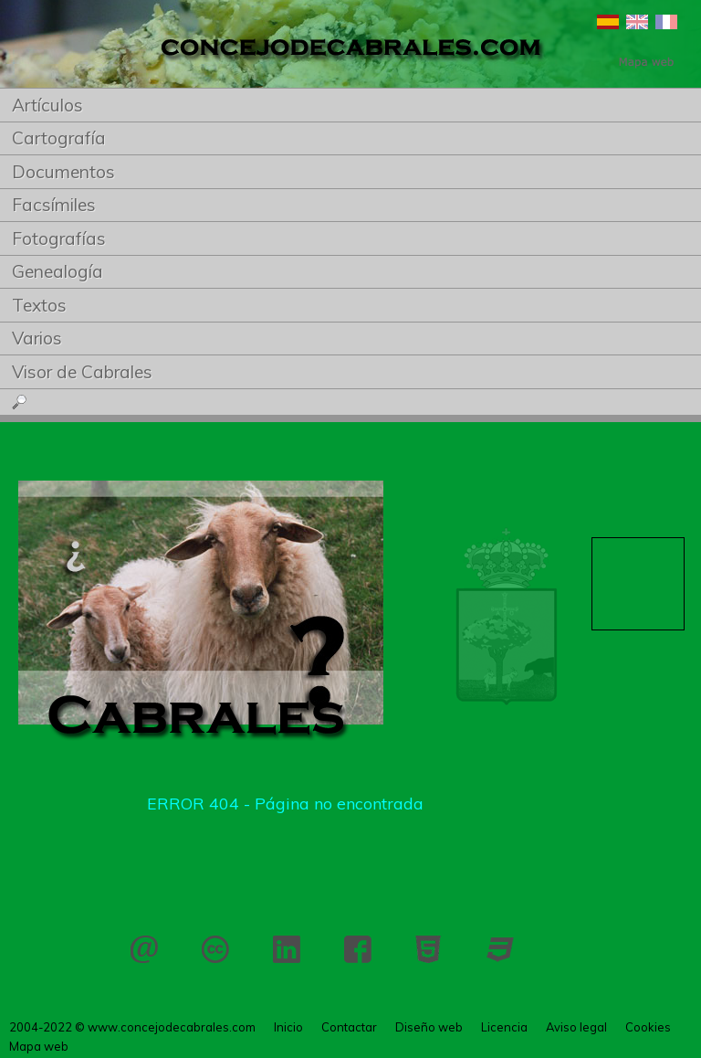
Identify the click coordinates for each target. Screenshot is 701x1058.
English (637, 22)
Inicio (288, 1027)
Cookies (648, 1027)
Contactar (144, 949)
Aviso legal (576, 1027)
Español (608, 22)
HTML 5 (429, 949)
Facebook (357, 949)
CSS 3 (500, 949)
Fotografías (59, 238)
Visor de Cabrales (82, 372)
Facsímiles (54, 205)
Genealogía (57, 271)
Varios (37, 338)
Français (666, 22)
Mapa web (38, 1046)
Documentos (63, 172)
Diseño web (429, 1027)
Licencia (215, 949)
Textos (39, 305)
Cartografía (59, 138)
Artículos (47, 105)
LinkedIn (286, 949)
